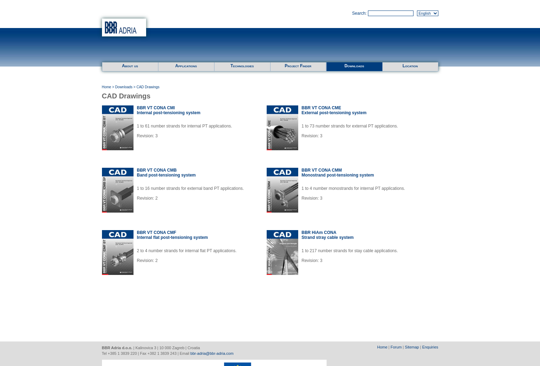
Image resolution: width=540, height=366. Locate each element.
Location (410, 65)
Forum (396, 347)
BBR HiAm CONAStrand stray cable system (328, 235)
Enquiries (430, 347)
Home (106, 87)
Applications (186, 65)
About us (130, 65)
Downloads (354, 65)
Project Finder (298, 65)
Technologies (242, 65)
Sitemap (412, 347)
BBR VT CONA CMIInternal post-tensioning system (168, 110)
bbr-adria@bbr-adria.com (211, 353)
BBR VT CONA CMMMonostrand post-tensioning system (338, 173)
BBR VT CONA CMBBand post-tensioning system (166, 173)
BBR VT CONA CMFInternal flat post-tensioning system (172, 235)
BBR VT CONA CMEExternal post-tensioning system (334, 110)
